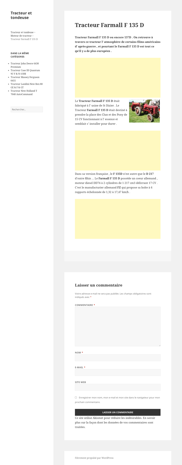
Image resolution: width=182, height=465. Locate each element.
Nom (79, 352)
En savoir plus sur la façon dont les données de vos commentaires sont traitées (115, 422)
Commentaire (85, 305)
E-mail (80, 367)
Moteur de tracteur (21, 35)
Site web (80, 382)
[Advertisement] (118, 78)
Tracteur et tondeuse (21, 15)
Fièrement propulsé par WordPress (94, 457)
